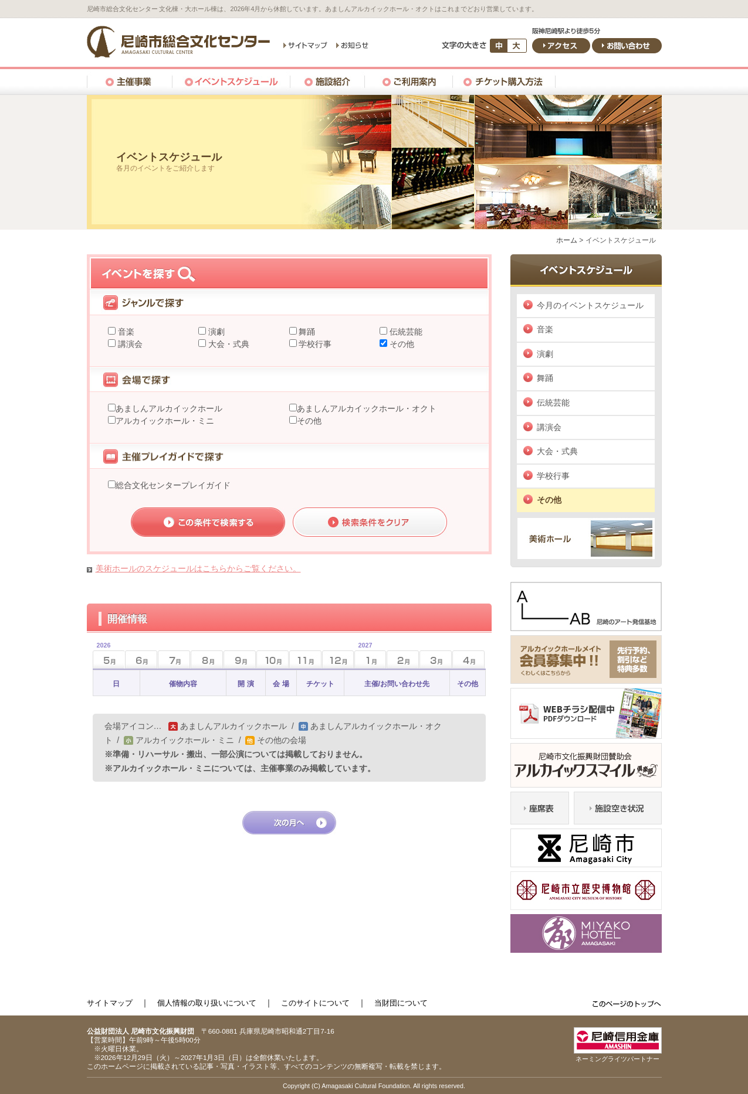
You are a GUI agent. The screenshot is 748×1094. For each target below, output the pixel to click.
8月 (207, 659)
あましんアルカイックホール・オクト (366, 408)
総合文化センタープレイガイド (173, 485)
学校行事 (314, 344)
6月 (141, 659)
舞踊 (306, 331)
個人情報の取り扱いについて (206, 1002)
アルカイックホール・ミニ (165, 420)
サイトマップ (110, 1002)
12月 (338, 659)
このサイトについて (315, 1002)
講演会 (129, 344)
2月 (403, 659)
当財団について (401, 1002)
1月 (363, 656)
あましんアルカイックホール (169, 408)
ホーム (566, 240)
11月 (305, 659)
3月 (435, 659)
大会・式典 (227, 344)
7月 (174, 659)
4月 (468, 659)
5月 (102, 656)
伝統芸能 (404, 331)
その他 (400, 344)
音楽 (125, 331)
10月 (272, 659)
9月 (240, 659)
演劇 (215, 331)
